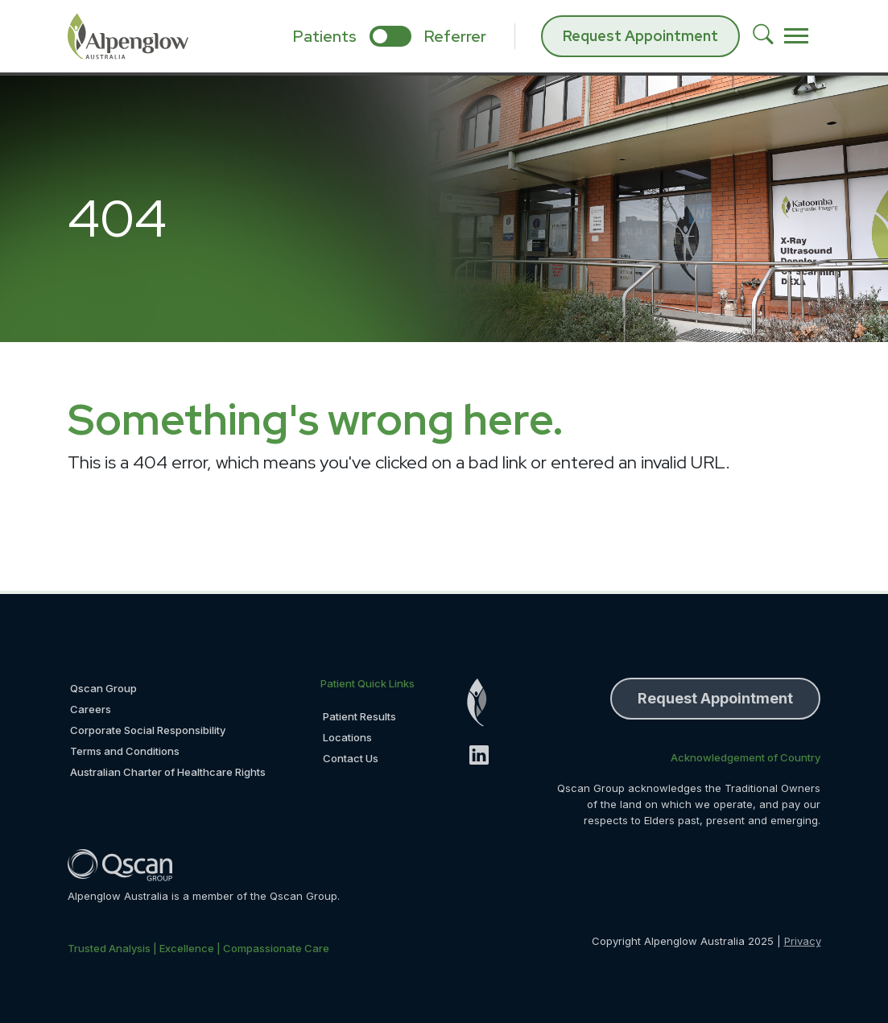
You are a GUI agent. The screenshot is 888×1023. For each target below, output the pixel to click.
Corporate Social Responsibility (147, 730)
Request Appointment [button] (715, 698)
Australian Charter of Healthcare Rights (168, 771)
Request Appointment (640, 36)
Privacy (802, 940)
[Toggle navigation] (796, 36)
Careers (90, 709)
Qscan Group (103, 688)
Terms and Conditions (125, 751)
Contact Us (350, 758)
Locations (347, 737)
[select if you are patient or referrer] (390, 36)
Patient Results (359, 716)
